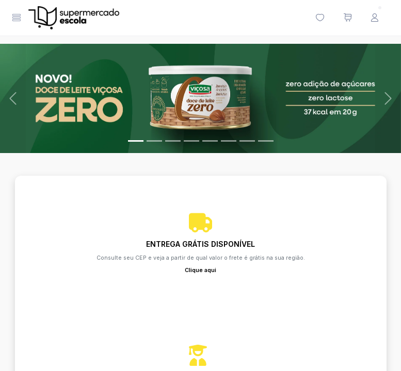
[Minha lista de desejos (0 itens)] (320, 18)
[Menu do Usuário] (374, 18)
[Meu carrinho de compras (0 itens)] (347, 18)
